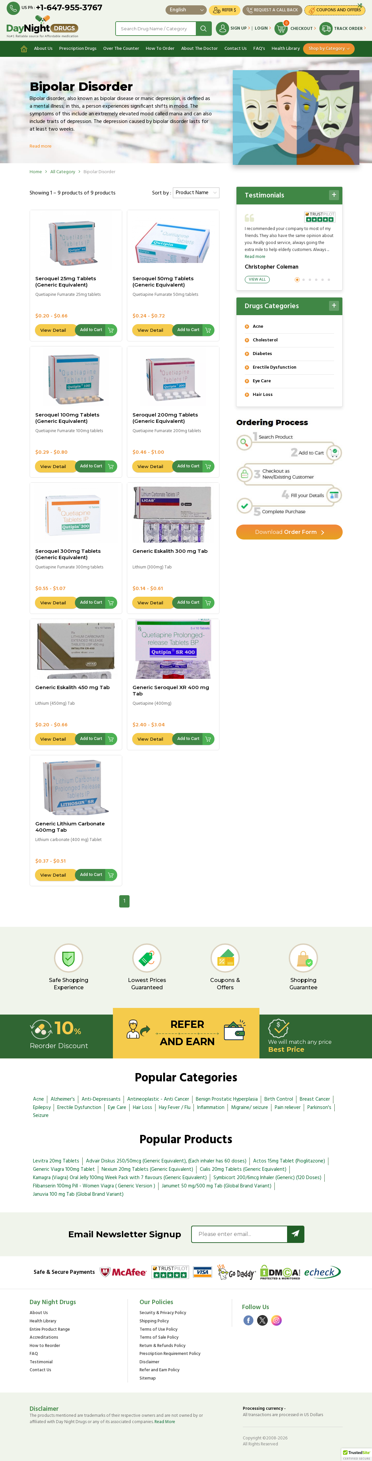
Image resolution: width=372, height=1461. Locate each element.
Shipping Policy (154, 1321)
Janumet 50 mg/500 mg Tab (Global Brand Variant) (216, 1186)
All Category (62, 172)
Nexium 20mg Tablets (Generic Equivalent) (147, 1169)
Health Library (286, 49)
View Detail (53, 330)
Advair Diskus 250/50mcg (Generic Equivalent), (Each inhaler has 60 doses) (166, 1161)
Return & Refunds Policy (163, 1346)
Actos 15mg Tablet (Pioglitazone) (289, 1161)
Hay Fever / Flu (174, 1108)
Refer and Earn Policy (160, 1370)
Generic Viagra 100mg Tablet (64, 1169)
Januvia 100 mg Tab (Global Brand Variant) (78, 1194)
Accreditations (44, 1338)
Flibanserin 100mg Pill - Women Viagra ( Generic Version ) (94, 1186)
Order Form (286, 532)
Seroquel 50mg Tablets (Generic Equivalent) (163, 281)
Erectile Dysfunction (79, 1108)
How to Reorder (45, 1346)
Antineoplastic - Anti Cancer (158, 1099)
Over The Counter (121, 49)
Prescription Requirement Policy (170, 1354)
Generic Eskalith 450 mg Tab (72, 687)
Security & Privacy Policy (163, 1313)
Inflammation (210, 1108)
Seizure (41, 1116)
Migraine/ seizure (249, 1108)
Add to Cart (91, 329)
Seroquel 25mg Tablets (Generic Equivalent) (65, 281)
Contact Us (235, 49)
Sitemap (148, 1379)
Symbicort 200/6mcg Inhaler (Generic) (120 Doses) (267, 1178)
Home (36, 172)
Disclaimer (149, 1362)
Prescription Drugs (78, 49)
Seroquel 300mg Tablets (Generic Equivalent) (68, 554)
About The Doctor (199, 49)
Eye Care (117, 1108)
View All (257, 279)
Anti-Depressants (101, 1099)
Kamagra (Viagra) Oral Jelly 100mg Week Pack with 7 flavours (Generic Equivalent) (120, 1178)
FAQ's (259, 49)
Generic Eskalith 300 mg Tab (170, 551)
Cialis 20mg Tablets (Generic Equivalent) (243, 1169)
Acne (38, 1099)
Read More (165, 1421)
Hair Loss (142, 1108)
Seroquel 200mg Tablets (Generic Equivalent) (165, 418)
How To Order (160, 49)
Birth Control (278, 1099)
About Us (43, 49)
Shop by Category (327, 49)
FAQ (34, 1354)
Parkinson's (319, 1108)
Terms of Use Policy (159, 1330)
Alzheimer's (63, 1099)
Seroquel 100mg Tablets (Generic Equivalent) (67, 418)
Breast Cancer (315, 1099)
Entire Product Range (50, 1330)
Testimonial (41, 1362)
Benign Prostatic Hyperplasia (227, 1099)
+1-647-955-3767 (69, 7)
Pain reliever (288, 1108)
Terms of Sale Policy (159, 1338)
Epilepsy (42, 1108)
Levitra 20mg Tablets (56, 1161)
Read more (41, 146)
